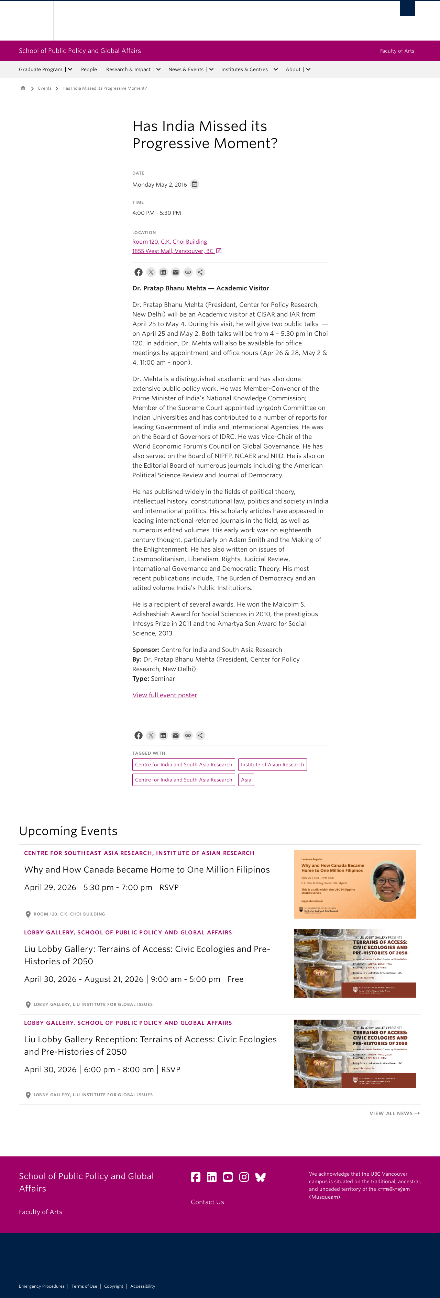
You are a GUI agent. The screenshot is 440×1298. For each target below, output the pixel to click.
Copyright (113, 1286)
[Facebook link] (198, 1179)
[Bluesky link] (263, 1179)
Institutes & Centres (244, 69)
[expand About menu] (308, 69)
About (293, 69)
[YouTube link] (230, 1179)
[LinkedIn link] (214, 1179)
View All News (395, 1113)
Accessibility (142, 1286)
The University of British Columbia (33, 21)
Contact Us (207, 1202)
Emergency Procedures (42, 1286)
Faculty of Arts (397, 51)
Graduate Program (40, 69)
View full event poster (164, 695)
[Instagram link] (246, 1179)
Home (23, 88)
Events (45, 88)
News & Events (186, 69)
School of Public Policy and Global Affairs (80, 50)
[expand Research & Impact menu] (158, 69)
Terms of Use (84, 1286)
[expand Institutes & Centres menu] (276, 69)
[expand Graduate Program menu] (70, 69)
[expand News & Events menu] (211, 69)
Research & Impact (128, 69)
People (89, 69)
